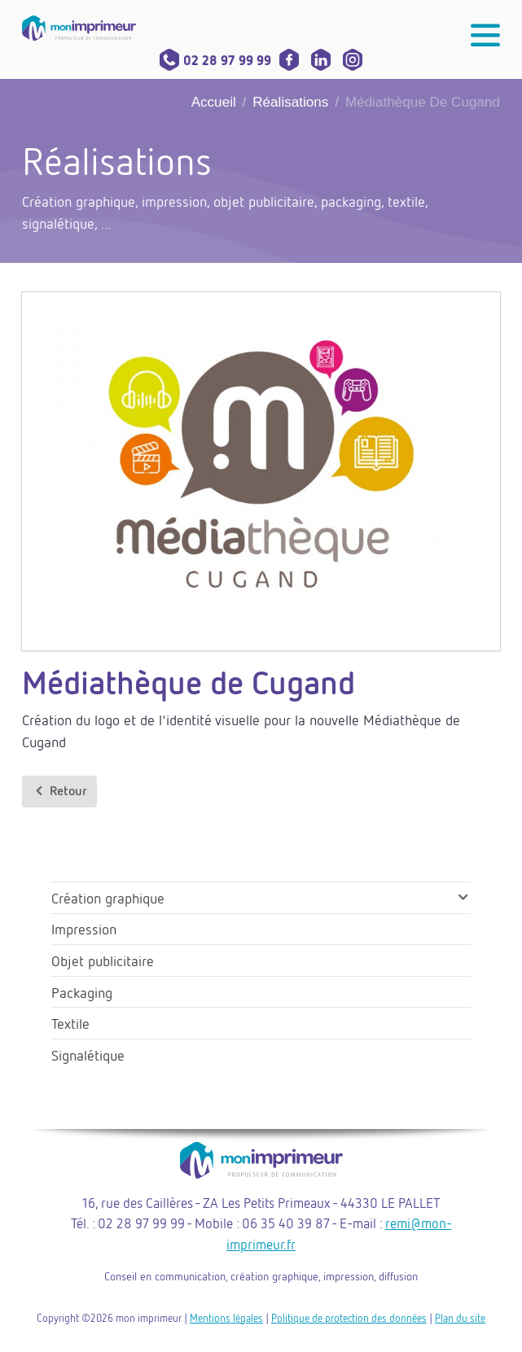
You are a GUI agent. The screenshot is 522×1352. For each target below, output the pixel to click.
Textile (70, 1023)
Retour (59, 791)
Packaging (81, 992)
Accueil (213, 102)
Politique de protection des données (349, 1317)
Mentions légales (226, 1317)
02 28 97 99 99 (215, 60)
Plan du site (460, 1317)
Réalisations (290, 102)
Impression (83, 929)
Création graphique (107, 898)
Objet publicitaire (102, 960)
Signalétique (88, 1055)
